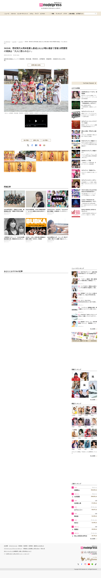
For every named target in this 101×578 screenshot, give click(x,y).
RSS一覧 (43, 548)
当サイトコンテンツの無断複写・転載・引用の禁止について (17, 551)
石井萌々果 (77, 503)
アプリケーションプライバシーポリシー (13, 548)
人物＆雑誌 (72, 13)
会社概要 (6, 545)
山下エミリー (78, 509)
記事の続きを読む (36, 65)
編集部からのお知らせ (39, 545)
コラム (31, 13)
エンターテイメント (22, 13)
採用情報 (31, 545)
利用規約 (20, 545)
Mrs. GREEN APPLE (80, 536)
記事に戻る (36, 140)
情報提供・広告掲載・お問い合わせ (31, 548)
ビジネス (42, 13)
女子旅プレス (79, 13)
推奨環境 (25, 545)
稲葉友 (76, 529)
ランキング (59, 13)
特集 (53, 13)
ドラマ (65, 13)
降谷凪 (76, 516)
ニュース (6, 13)
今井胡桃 (77, 496)
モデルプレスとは (13, 545)
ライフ (36, 13)
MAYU (76, 522)
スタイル (13, 13)
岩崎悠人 (77, 490)
